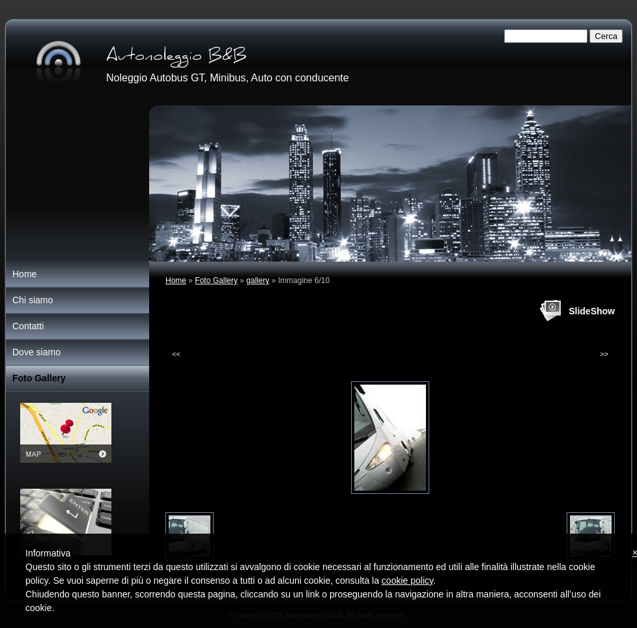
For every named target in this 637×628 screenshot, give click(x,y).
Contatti (28, 326)
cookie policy (407, 580)
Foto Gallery (216, 280)
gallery (257, 280)
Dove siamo (36, 352)
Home (175, 280)
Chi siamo (32, 300)
